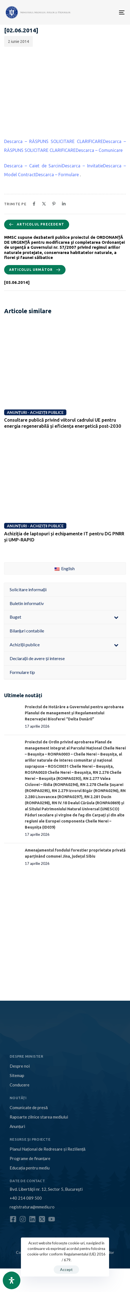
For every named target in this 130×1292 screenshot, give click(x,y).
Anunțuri (17, 1126)
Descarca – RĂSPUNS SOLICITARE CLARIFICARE (53, 141)
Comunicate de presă (29, 1107)
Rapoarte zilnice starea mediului (39, 1116)
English (65, 568)
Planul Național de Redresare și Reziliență (47, 1148)
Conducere (19, 1084)
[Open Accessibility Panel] (11, 1280)
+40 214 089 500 (26, 1197)
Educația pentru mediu (30, 1167)
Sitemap (17, 1075)
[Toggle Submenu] (116, 617)
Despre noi (20, 1065)
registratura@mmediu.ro (32, 1206)
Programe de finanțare (30, 1158)
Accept (66, 1269)
